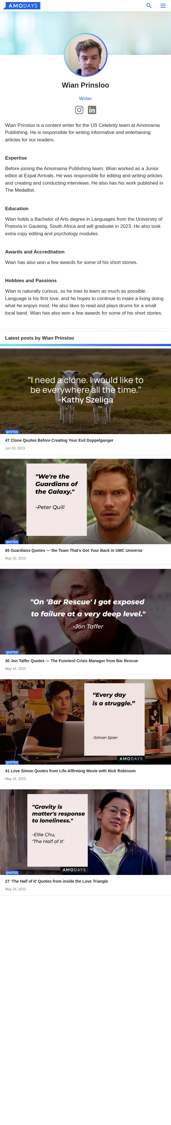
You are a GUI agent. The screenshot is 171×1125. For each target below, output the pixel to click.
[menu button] (163, 5)
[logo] (21, 5)
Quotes (12, 432)
